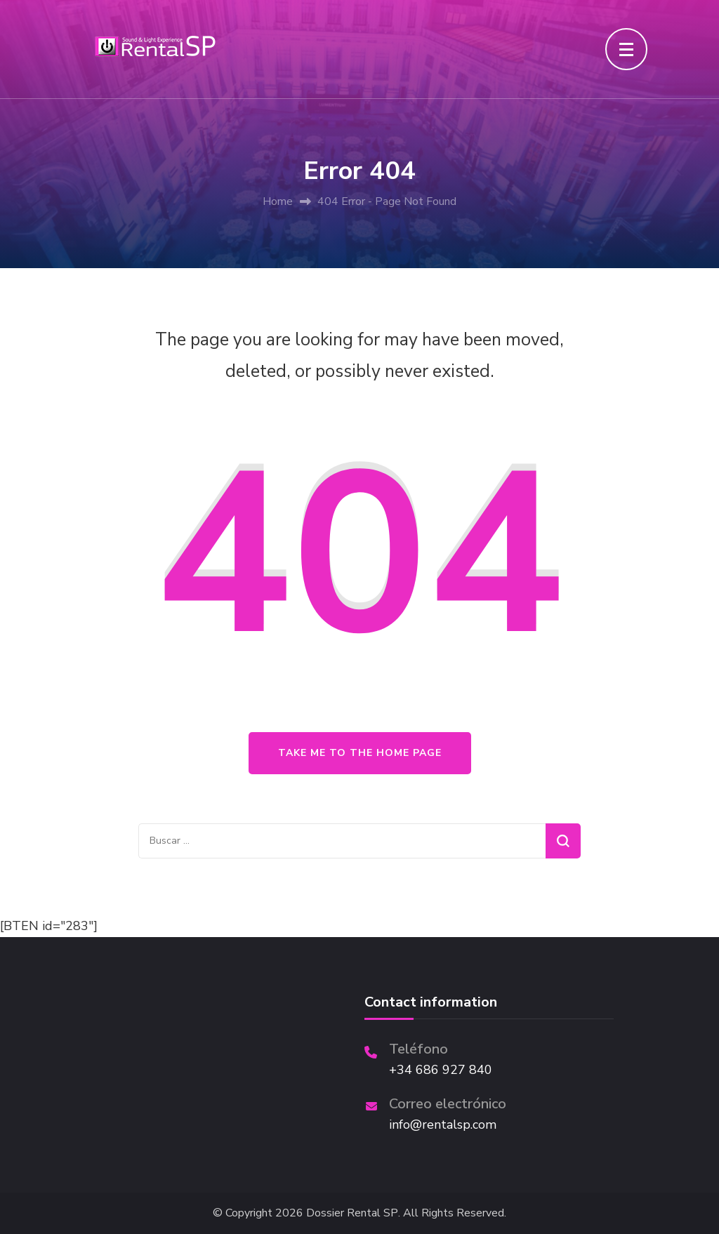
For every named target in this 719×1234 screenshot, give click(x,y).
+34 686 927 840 (440, 1069)
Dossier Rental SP (352, 1213)
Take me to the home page (360, 752)
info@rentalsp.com (442, 1124)
